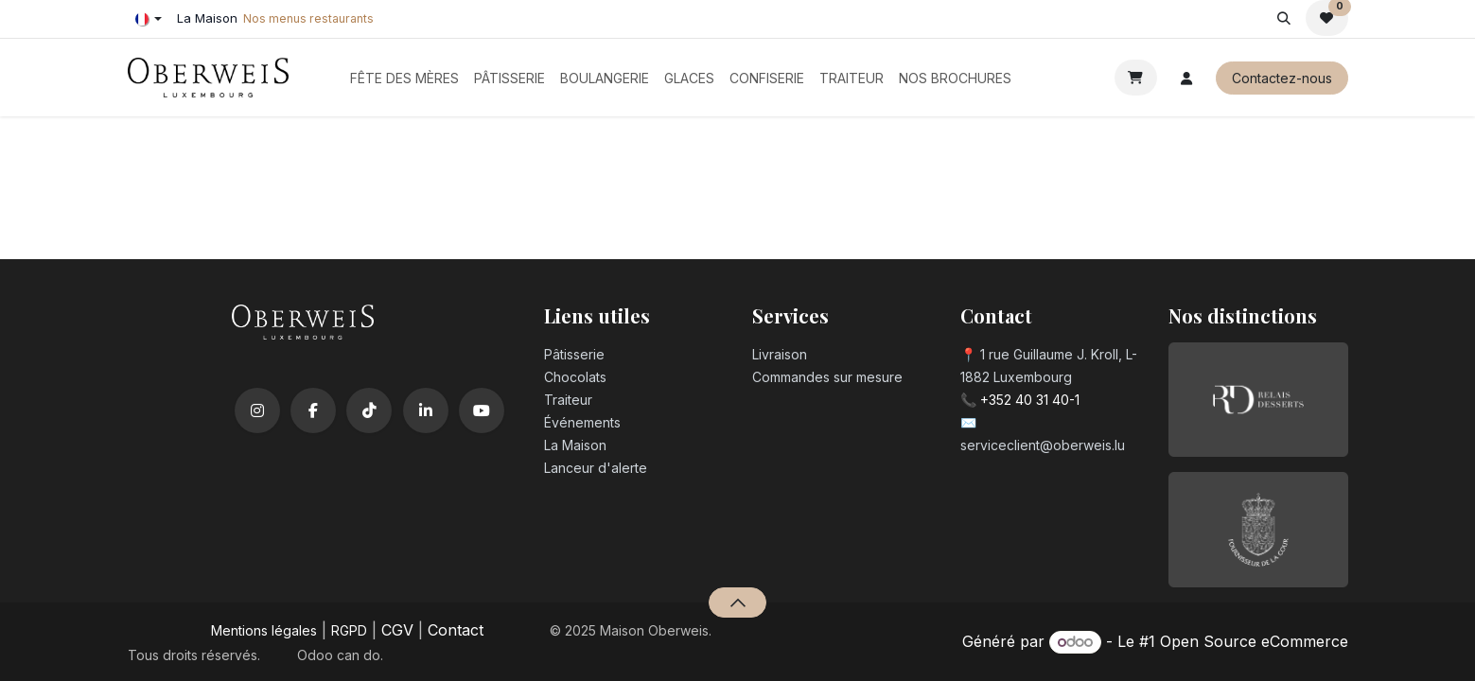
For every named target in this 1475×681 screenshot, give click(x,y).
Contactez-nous (1282, 78)
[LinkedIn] (425, 410)
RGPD (349, 630)
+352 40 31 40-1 (1030, 400)
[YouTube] (481, 410)
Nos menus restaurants (308, 18)
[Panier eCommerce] (1136, 78)
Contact (455, 629)
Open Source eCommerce (1254, 641)
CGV (397, 629)
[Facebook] (313, 410)
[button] (1284, 18)
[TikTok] (369, 410)
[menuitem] (404, 78)
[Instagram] (257, 410)
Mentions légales (264, 630)
